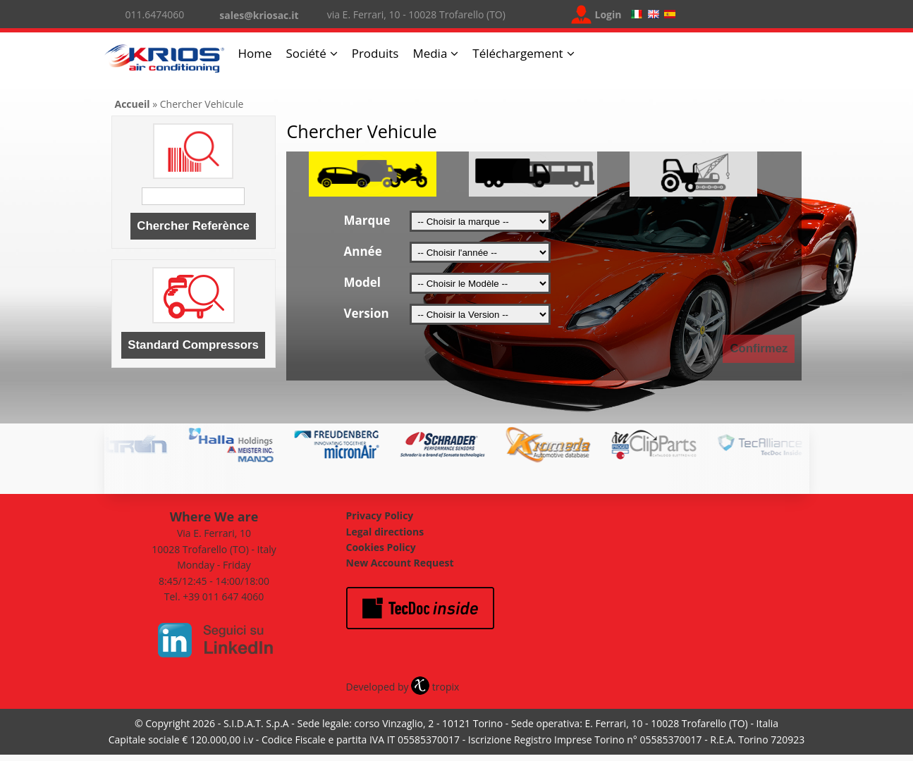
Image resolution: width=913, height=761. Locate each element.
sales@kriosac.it (258, 15)
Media (429, 53)
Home (255, 53)
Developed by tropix (403, 686)
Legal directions (385, 531)
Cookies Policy (381, 547)
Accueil (132, 104)
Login (608, 14)
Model (362, 282)
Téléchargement (517, 53)
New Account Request (400, 562)
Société (306, 53)
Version (366, 313)
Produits (375, 53)
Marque (367, 220)
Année (363, 251)
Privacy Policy (380, 515)
